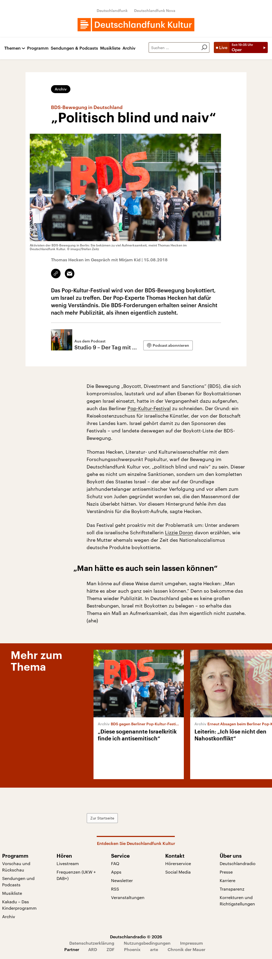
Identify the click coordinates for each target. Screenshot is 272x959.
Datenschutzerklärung (91, 942)
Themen (12, 48)
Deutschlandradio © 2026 (136, 936)
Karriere (227, 880)
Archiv (128, 48)
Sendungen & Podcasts (74, 48)
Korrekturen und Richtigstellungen (237, 900)
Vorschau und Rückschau (16, 866)
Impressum (191, 942)
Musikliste (110, 48)
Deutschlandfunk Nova (154, 10)
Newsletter (122, 880)
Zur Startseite (102, 818)
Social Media (178, 871)
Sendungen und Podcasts (18, 881)
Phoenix (132, 949)
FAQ (115, 863)
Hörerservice (178, 863)
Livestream (68, 863)
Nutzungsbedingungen (147, 942)
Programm (38, 48)
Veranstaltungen (127, 897)
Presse (226, 871)
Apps (116, 871)
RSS (115, 888)
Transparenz (232, 888)
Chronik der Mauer (186, 949)
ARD (92, 949)
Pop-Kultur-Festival (149, 408)
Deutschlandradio (238, 863)
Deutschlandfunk (112, 10)
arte (154, 949)
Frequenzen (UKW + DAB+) (76, 875)
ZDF (110, 949)
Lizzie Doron (179, 532)
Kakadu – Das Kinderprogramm (19, 904)
